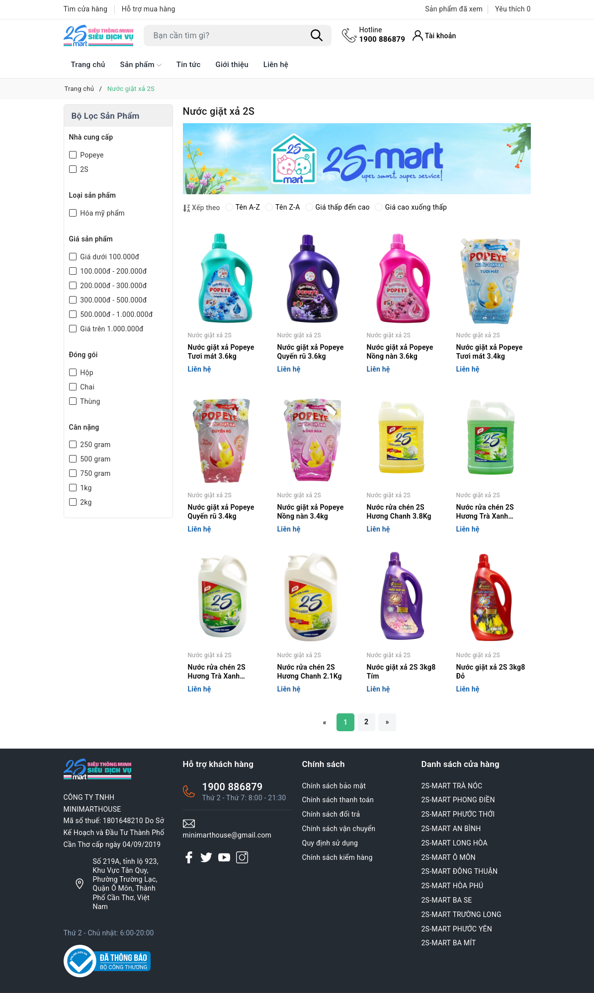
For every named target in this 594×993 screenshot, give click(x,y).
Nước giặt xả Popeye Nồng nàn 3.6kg (400, 351)
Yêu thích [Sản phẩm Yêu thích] (512, 9)
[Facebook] (189, 857)
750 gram (95, 473)
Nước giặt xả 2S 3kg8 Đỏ (490, 671)
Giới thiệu (232, 64)
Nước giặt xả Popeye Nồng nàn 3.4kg (310, 511)
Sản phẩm (141, 65)
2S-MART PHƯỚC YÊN (457, 929)
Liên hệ (275, 64)
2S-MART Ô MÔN (449, 857)
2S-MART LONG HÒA (455, 843)
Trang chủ (88, 64)
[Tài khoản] (434, 35)
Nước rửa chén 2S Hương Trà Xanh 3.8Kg (485, 512)
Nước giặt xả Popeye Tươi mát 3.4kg (489, 351)
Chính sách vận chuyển (339, 829)
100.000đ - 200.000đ (113, 271)
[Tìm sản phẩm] (237, 35)
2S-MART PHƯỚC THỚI (458, 814)
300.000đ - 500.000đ (113, 300)
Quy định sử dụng (330, 843)
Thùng (89, 401)
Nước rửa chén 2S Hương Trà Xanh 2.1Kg (217, 672)
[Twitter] (206, 857)
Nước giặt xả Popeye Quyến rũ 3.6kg (310, 351)
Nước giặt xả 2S (210, 335)
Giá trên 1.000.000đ (111, 329)
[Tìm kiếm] (317, 35)
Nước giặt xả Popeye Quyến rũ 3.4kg (221, 511)
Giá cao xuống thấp (411, 207)
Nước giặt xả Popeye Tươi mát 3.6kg (221, 351)
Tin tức (188, 64)
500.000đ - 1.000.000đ (116, 314)
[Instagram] (242, 857)
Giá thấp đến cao (337, 207)
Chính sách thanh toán (338, 800)
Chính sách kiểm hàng (337, 857)
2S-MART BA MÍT (449, 943)
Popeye (91, 155)
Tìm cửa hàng (86, 9)
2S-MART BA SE (447, 900)
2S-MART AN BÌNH (451, 829)
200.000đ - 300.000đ (113, 286)
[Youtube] (224, 857)
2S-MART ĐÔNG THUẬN (460, 871)
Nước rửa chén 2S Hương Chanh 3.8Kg (399, 511)
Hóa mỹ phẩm (102, 213)
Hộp (86, 373)
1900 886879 (382, 34)
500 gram (95, 459)
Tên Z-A (282, 207)
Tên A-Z (242, 207)
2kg (85, 502)
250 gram (95, 445)
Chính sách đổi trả (331, 814)
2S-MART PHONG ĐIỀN (458, 800)
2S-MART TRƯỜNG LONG (462, 914)
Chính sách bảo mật (334, 786)
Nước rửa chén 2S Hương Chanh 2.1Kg (309, 671)
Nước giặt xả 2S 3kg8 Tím (401, 671)
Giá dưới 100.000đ (109, 257)
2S (83, 169)
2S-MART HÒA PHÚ (453, 886)
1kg (85, 488)
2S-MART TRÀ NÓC (452, 786)
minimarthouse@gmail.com (227, 835)
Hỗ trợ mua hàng (148, 9)
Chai (87, 387)
